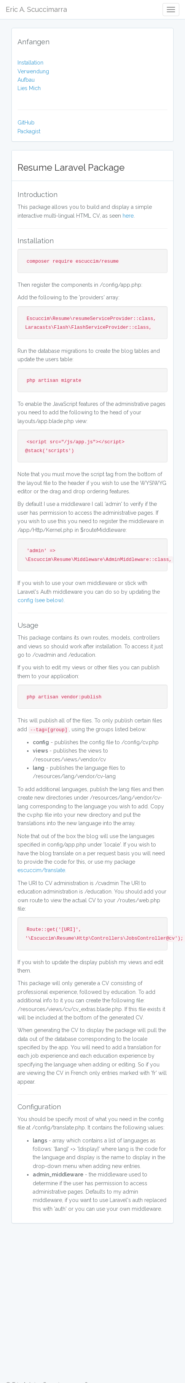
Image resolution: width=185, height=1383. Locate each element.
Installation (30, 63)
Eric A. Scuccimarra (36, 9)
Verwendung (33, 71)
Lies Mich (29, 88)
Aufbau (26, 80)
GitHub (26, 123)
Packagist (29, 131)
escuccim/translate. (42, 870)
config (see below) (41, 600)
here (128, 216)
